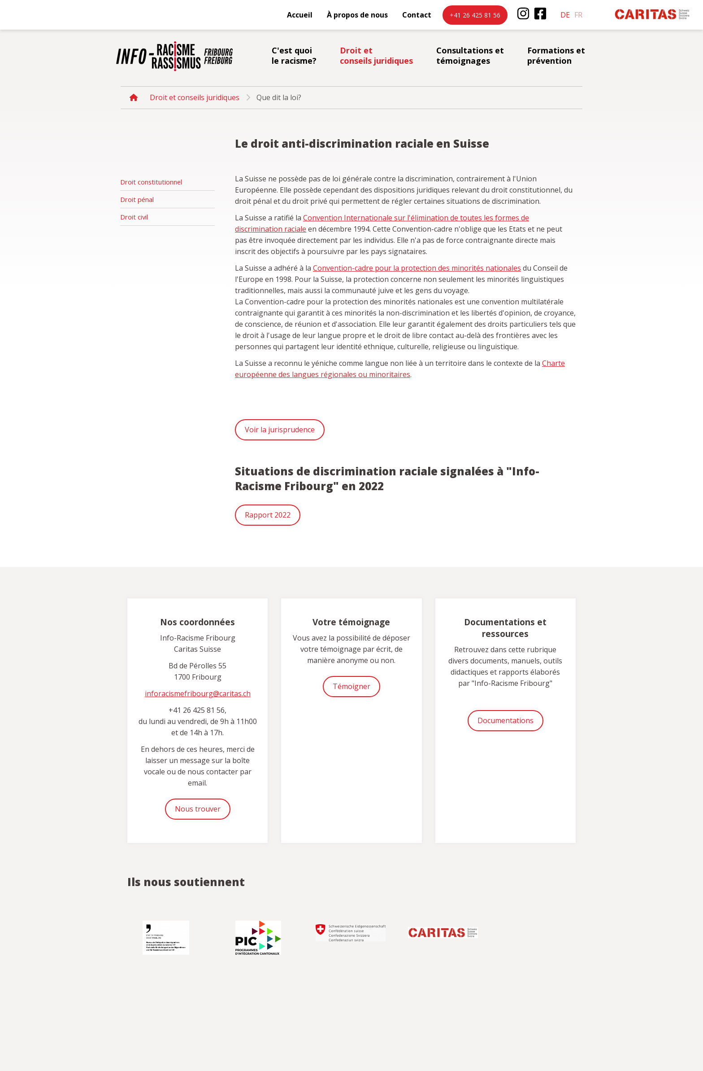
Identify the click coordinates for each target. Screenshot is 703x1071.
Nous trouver (198, 809)
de (565, 15)
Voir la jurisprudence (280, 430)
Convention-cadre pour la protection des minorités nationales (417, 268)
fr (578, 15)
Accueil (299, 15)
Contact (416, 15)
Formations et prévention (556, 55)
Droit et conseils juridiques (376, 55)
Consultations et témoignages (470, 55)
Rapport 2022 (268, 515)
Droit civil (134, 216)
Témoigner (351, 686)
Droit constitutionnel (151, 181)
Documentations (505, 720)
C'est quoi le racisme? (294, 55)
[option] (166, 934)
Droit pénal (137, 199)
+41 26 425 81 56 (475, 15)
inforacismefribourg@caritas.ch (198, 693)
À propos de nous (357, 15)
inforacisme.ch (174, 56)
